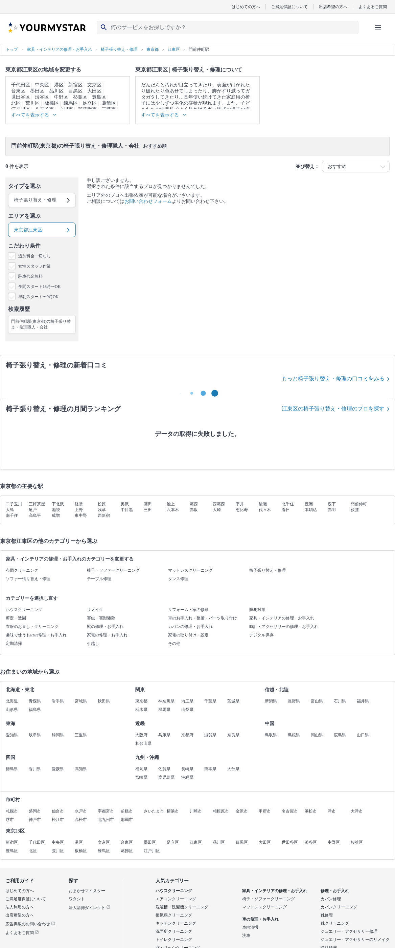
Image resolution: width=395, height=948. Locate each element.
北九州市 (106, 819)
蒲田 (148, 504)
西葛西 (219, 504)
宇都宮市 (106, 811)
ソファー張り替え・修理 (28, 578)
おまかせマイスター (87, 890)
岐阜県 (35, 735)
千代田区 (20, 84)
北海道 (12, 701)
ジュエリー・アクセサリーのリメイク (355, 939)
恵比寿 (242, 509)
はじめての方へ (246, 6)
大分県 (233, 768)
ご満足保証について (289, 6)
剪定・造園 (16, 618)
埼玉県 (187, 701)
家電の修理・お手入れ (107, 635)
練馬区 (71, 103)
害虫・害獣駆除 (101, 618)
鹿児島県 (166, 777)
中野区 (61, 97)
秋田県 (104, 701)
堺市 (10, 819)
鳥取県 (271, 735)
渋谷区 (42, 97)
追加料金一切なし (34, 256)
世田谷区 (20, 97)
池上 (171, 504)
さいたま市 (154, 811)
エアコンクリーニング (176, 899)
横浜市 (173, 811)
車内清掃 (250, 927)
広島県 (340, 735)
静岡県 (58, 735)
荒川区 (32, 103)
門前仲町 (359, 504)
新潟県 (271, 701)
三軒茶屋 (37, 504)
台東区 (18, 90)
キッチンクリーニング (176, 923)
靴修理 (327, 915)
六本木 (173, 509)
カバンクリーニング (339, 907)
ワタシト (77, 899)
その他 (174, 643)
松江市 (58, 819)
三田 (148, 509)
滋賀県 (210, 735)
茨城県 (233, 701)
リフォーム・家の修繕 (188, 609)
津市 (332, 811)
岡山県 (317, 735)
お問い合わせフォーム (148, 201)
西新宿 (104, 515)
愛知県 (12, 735)
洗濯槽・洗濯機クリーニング (182, 907)
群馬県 (164, 709)
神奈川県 (166, 701)
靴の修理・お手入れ (105, 626)
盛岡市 (35, 811)
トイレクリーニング (174, 939)
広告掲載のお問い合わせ (30, 924)
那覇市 (127, 819)
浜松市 (311, 811)
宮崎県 (141, 777)
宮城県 (81, 701)
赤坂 (194, 509)
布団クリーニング (22, 570)
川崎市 (196, 811)
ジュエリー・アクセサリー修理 (349, 931)
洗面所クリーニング (174, 931)
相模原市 (221, 811)
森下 (332, 504)
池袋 (56, 509)
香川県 (35, 768)
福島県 (35, 709)
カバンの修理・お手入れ (190, 626)
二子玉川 (14, 504)
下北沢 (58, 504)
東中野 (81, 515)
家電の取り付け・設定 (188, 635)
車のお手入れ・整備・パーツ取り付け (202, 618)
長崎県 (187, 768)
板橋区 (52, 103)
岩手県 (58, 701)
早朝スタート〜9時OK (38, 296)
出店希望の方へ (333, 6)
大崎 (217, 509)
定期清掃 (14, 643)
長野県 (294, 701)
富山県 (317, 701)
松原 (102, 504)
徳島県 (12, 768)
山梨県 (187, 709)
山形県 (12, 709)
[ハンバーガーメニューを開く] (378, 27)
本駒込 (311, 509)
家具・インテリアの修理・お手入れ (281, 618)
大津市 (357, 811)
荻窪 (355, 509)
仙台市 (58, 811)
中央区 (42, 84)
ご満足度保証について (25, 899)
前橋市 (127, 811)
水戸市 (81, 811)
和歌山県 (143, 743)
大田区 (94, 90)
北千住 (288, 504)
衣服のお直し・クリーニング (32, 626)
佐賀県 (164, 768)
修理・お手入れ (335, 890)
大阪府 (141, 735)
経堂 (79, 504)
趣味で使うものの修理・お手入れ (36, 635)
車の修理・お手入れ (260, 919)
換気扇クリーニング (174, 915)
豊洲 (309, 504)
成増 (56, 515)
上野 (79, 509)
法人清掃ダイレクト (89, 907)
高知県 (81, 768)
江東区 (196, 842)
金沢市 (242, 811)
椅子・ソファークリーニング (113, 570)
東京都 (141, 701)
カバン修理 (331, 899)
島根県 (294, 735)
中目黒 (127, 509)
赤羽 (332, 509)
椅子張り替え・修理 (267, 570)
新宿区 (75, 84)
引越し (93, 643)
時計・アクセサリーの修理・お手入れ (283, 626)
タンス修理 (178, 578)
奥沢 (125, 504)
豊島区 (99, 97)
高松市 (81, 819)
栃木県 (141, 709)
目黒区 (75, 90)
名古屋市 (290, 811)
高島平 (35, 515)
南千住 (12, 515)
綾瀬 (263, 504)
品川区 (56, 90)
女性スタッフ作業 (34, 266)
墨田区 (37, 90)
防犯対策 (257, 609)
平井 (240, 504)
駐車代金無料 (30, 276)
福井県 (363, 701)
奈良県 (233, 735)
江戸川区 (152, 850)
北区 (16, 103)
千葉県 (210, 701)
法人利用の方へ (19, 907)
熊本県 (210, 768)
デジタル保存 (261, 635)
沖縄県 (187, 777)
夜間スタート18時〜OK (39, 286)
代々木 (265, 509)
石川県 (340, 701)
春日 (286, 509)
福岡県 (141, 768)
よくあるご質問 (372, 6)
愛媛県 (58, 768)
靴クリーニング (335, 923)
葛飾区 (109, 103)
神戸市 (35, 819)
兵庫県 (164, 735)
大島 (10, 509)
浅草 (102, 509)
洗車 (246, 935)
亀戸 (33, 509)
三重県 (81, 735)
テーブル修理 (99, 578)
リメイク (95, 609)
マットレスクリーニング (190, 570)
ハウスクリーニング (24, 609)
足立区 (90, 103)
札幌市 (12, 811)
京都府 (187, 735)
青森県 (35, 701)
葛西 (194, 504)
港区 (59, 84)
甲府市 (265, 811)
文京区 (94, 84)
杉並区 (80, 97)
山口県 (363, 735)
